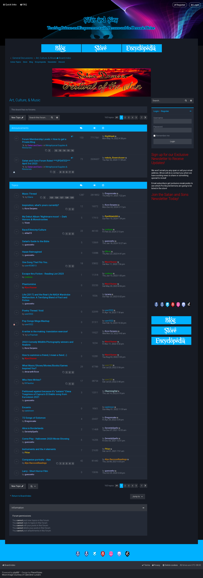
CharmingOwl (111, 391)
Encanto (26, 407)
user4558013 (31, 265)
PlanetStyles (36, 572)
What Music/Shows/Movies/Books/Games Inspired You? (45, 367)
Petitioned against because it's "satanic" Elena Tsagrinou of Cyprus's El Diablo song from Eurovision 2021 (46, 394)
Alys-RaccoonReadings (36, 463)
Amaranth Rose (32, 372)
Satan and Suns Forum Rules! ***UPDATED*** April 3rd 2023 (46, 162)
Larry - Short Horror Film (35, 471)
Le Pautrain (33, 335)
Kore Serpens (31, 208)
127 (61, 198)
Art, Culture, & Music (24, 100)
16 (72, 150)
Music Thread (29, 193)
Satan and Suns (35, 145)
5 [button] (136, 117)
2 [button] (125, 117)
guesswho (29, 245)
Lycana (108, 294)
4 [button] (132, 117)
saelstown (29, 411)
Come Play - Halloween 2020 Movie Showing (45, 438)
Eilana (30, 197)
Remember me (163, 136)
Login (156, 111)
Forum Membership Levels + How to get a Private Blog (44, 140)
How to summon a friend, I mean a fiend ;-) (44, 355)
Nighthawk (109, 136)
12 (56, 150)
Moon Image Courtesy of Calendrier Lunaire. (21, 575)
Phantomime (29, 284)
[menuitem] (23, 4)
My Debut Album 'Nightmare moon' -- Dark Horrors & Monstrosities (44, 218)
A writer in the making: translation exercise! (45, 331)
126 (56, 198)
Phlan (27, 452)
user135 (108, 365)
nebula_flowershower (115, 158)
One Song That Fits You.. (35, 262)
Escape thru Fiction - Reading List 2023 (43, 273)
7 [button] (141, 117)
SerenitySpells (31, 431)
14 (64, 150)
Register (165, 111)
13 (60, 150)
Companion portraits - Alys (36, 459)
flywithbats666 (111, 216)
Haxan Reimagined (32, 251)
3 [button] (128, 117)
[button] (117, 117)
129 (71, 198)
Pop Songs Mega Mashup (35, 321)
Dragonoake (110, 193)
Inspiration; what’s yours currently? (40, 205)
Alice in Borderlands (32, 428)
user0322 (29, 314)
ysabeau (109, 229)
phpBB (16, 572)
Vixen (27, 223)
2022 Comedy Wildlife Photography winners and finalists (47, 343)
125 (51, 198)
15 (68, 150)
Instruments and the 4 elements (39, 449)
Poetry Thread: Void (32, 310)
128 (66, 198)
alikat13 (28, 233)
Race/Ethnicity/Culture (34, 229)
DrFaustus (29, 383)
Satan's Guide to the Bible (35, 241)
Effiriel (108, 251)
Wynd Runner (111, 262)
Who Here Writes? (31, 379)
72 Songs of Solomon (34, 417)
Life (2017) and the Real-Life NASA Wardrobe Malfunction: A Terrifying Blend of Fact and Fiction (46, 297)
